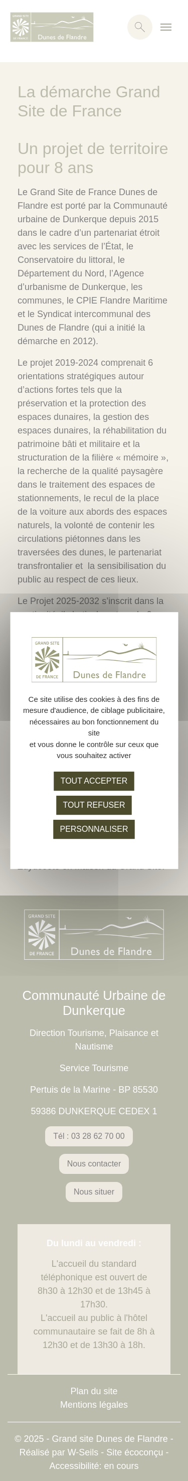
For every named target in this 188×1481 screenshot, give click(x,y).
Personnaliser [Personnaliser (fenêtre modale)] (94, 829)
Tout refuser (94, 805)
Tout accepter (94, 781)
